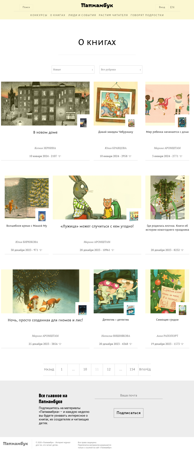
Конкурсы (38, 15)
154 (132, 369)
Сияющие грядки (167, 319)
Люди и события (82, 15)
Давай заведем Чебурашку (115, 132)
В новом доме (45, 132)
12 (109, 369)
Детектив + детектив (116, 319)
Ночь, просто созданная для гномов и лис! (45, 320)
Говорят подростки (147, 15)
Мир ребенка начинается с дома (167, 132)
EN (172, 7)
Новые (57, 69)
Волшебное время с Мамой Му (26, 226)
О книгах (57, 15)
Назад (49, 369)
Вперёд (145, 369)
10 (85, 369)
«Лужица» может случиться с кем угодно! (97, 226)
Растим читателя (113, 15)
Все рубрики (108, 69)
